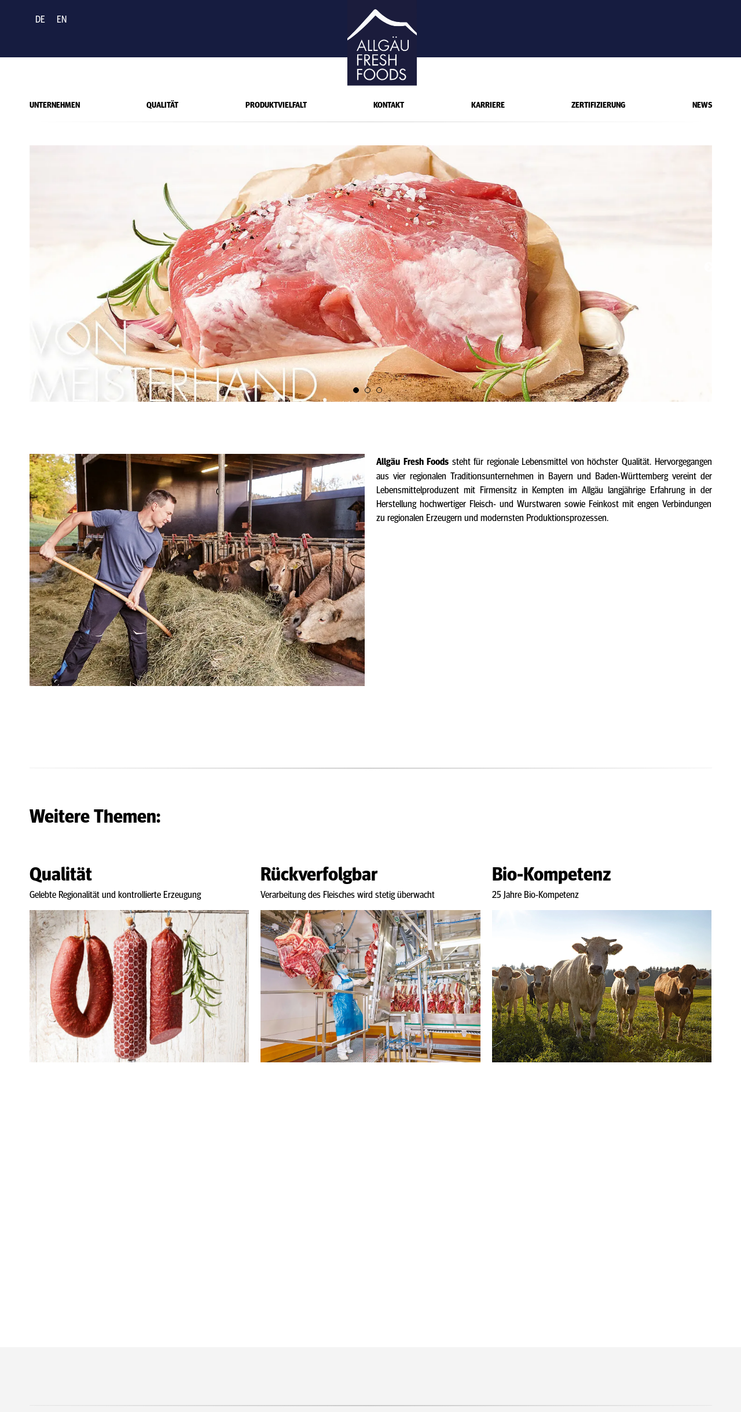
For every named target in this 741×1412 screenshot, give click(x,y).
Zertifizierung (598, 104)
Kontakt (388, 104)
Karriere (488, 104)
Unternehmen (55, 104)
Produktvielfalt (276, 104)
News (702, 104)
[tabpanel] (371, 273)
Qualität (162, 104)
